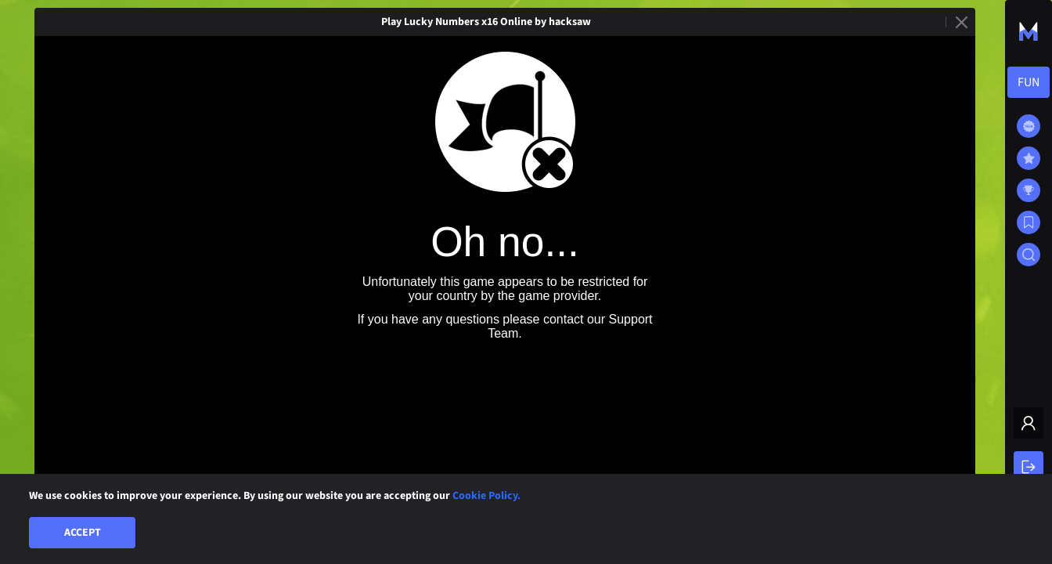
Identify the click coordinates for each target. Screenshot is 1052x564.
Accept (82, 532)
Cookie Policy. (486, 496)
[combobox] (1028, 82)
